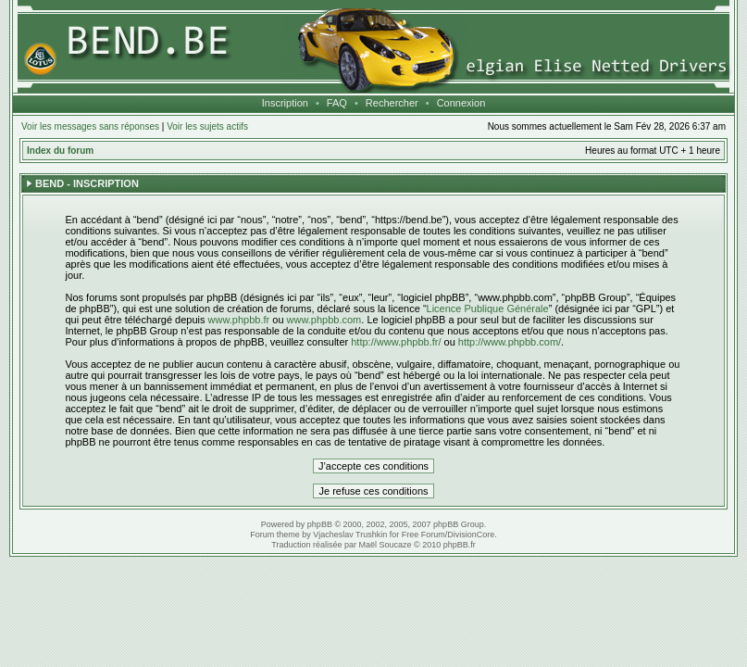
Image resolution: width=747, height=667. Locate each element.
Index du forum (60, 150)
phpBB (319, 524)
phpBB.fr (459, 544)
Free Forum (423, 534)
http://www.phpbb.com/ (509, 341)
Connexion (461, 102)
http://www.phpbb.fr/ (396, 341)
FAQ (337, 102)
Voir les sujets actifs (207, 126)
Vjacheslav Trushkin (350, 534)
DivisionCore (470, 534)
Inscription (285, 102)
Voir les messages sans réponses (90, 126)
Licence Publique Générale (488, 308)
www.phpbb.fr (239, 319)
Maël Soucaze (384, 544)
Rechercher (392, 102)
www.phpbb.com (324, 319)
